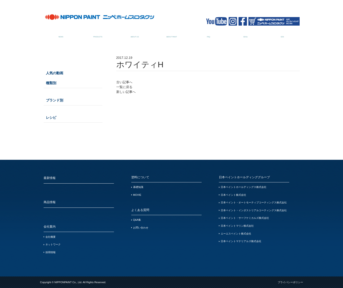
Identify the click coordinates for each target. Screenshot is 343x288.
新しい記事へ (126, 92)
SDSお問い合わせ (282, 34)
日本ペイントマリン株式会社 (237, 225)
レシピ (51, 117)
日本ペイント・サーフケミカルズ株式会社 (245, 218)
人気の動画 (54, 73)
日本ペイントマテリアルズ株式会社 (241, 241)
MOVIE (137, 194)
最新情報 (61, 34)
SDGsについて (245, 34)
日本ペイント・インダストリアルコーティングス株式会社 (254, 210)
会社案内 (134, 34)
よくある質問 (208, 34)
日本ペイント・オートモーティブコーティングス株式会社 (254, 202)
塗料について (171, 34)
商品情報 (98, 34)
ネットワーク (53, 244)
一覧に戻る (124, 87)
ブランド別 (54, 100)
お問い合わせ (140, 227)
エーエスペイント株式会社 (236, 233)
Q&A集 (137, 219)
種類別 (51, 83)
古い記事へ (124, 82)
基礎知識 (138, 187)
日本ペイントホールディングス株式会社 (243, 187)
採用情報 (50, 252)
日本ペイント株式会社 (233, 194)
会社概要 (50, 236)
